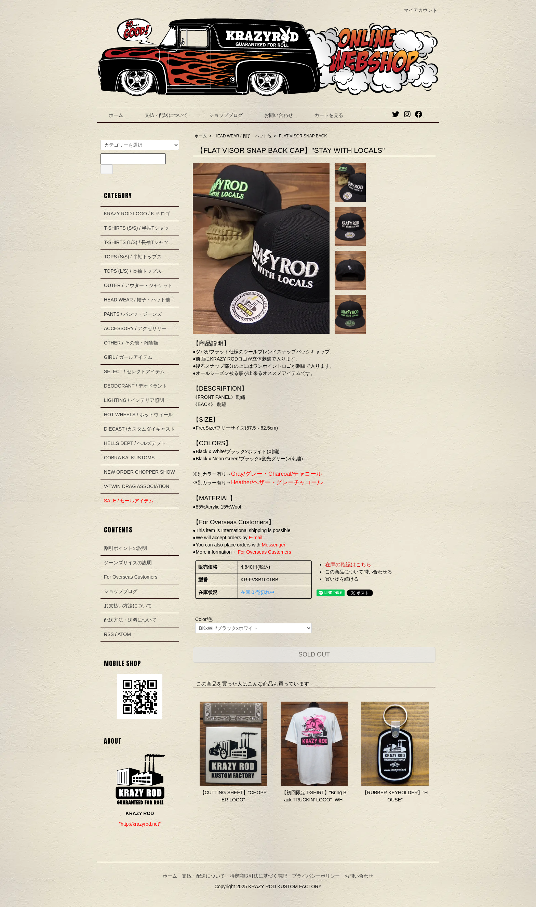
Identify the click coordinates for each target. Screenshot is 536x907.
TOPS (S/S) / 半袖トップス (133, 256)
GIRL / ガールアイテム (128, 357)
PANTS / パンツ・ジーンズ (133, 314)
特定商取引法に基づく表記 (258, 876)
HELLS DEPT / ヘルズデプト (135, 443)
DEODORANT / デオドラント (135, 386)
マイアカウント (417, 10)
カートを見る (324, 115)
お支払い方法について (128, 605)
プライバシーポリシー (316, 876)
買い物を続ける (342, 579)
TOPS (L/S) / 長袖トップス (132, 271)
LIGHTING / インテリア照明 (134, 400)
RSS (109, 634)
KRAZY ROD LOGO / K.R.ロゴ (137, 213)
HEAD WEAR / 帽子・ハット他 (242, 136)
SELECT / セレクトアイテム (134, 371)
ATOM (124, 634)
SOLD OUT (314, 654)
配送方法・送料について (130, 620)
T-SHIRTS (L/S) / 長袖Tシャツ (136, 242)
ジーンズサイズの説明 (128, 562)
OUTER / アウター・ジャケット (138, 285)
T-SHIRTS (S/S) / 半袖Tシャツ (136, 228)
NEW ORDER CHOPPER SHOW (139, 472)
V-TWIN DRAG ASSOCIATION (136, 486)
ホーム (111, 115)
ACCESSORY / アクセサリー (135, 328)
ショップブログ (221, 115)
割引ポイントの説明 (125, 548)
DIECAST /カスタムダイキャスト (139, 429)
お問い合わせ (273, 115)
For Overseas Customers (130, 577)
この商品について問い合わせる (358, 571)
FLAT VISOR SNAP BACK (303, 136)
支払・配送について (161, 115)
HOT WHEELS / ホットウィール (138, 414)
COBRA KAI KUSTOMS (129, 457)
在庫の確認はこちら (348, 564)
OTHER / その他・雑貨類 (131, 343)
